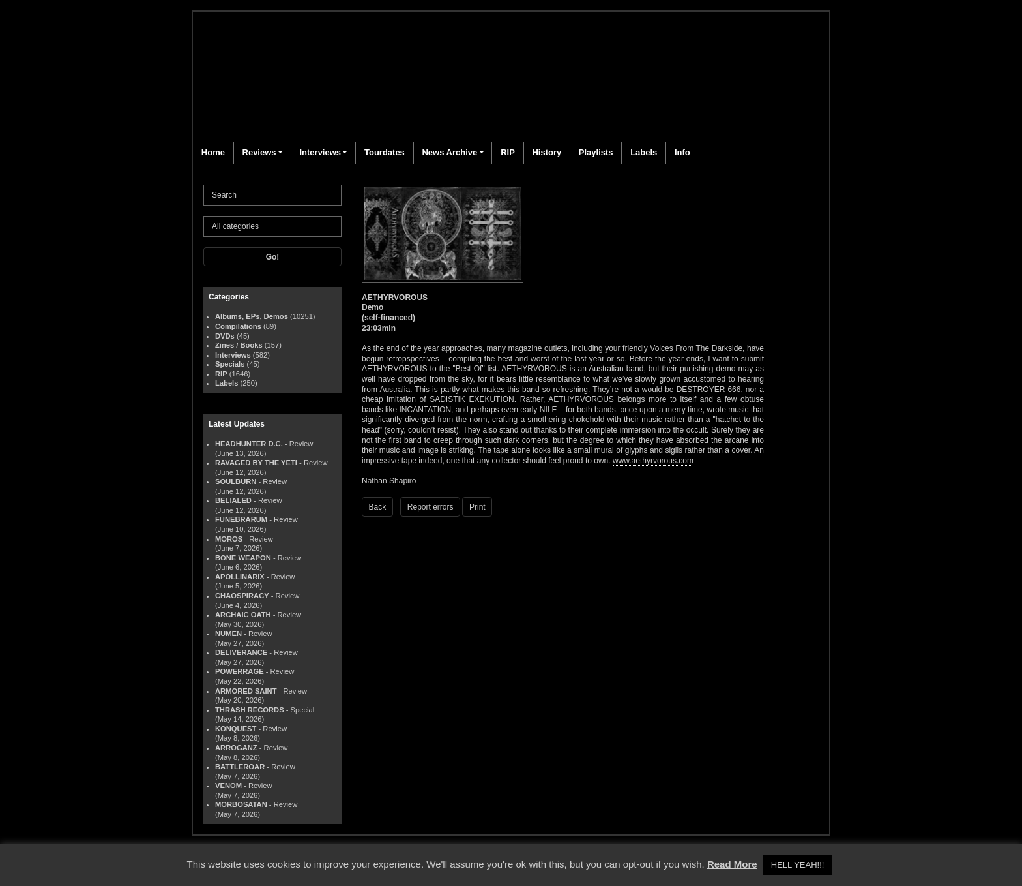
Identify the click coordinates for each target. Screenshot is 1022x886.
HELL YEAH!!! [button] (798, 865)
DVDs (225, 336)
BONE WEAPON (243, 558)
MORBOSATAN (241, 804)
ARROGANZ (236, 748)
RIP (508, 152)
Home (213, 152)
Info (682, 152)
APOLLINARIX (240, 577)
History (546, 152)
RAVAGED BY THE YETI (256, 462)
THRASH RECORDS (249, 710)
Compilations (238, 326)
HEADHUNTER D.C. (249, 444)
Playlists (596, 152)
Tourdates (384, 152)
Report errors (430, 507)
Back (378, 507)
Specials (229, 364)
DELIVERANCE (241, 652)
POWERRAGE (239, 671)
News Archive (449, 152)
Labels (643, 152)
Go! (273, 257)
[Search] (272, 195)
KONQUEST (235, 729)
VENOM (228, 785)
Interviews (320, 152)
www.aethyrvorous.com (653, 460)
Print (477, 507)
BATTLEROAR (240, 767)
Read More (732, 864)
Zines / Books (239, 345)
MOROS (228, 539)
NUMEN (228, 633)
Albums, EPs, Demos (251, 316)
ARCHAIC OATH (243, 615)
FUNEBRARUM (241, 519)
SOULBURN (235, 481)
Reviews (259, 152)
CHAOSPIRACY (242, 596)
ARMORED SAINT (245, 691)
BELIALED (233, 500)
